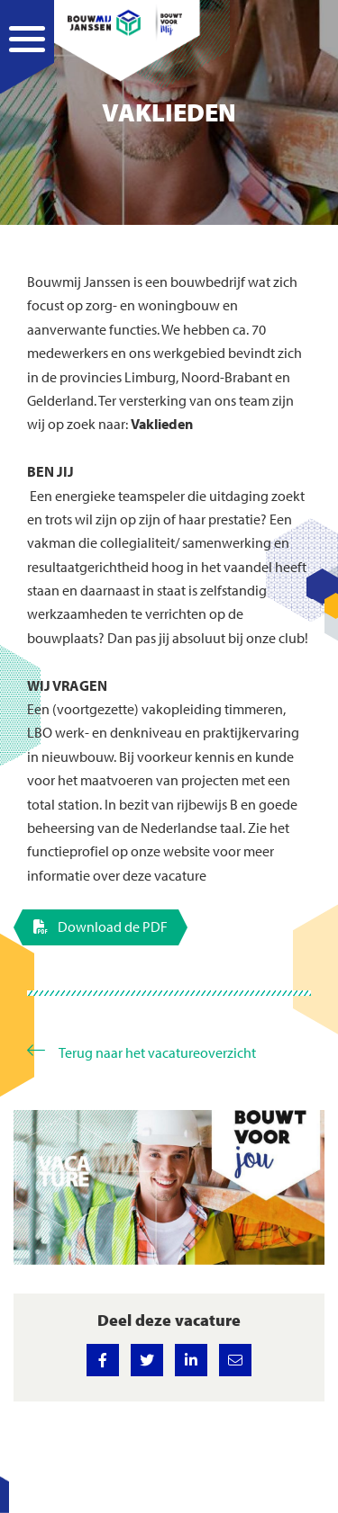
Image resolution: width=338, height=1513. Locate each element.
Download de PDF (100, 927)
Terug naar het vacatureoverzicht (157, 1052)
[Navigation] (27, 58)
